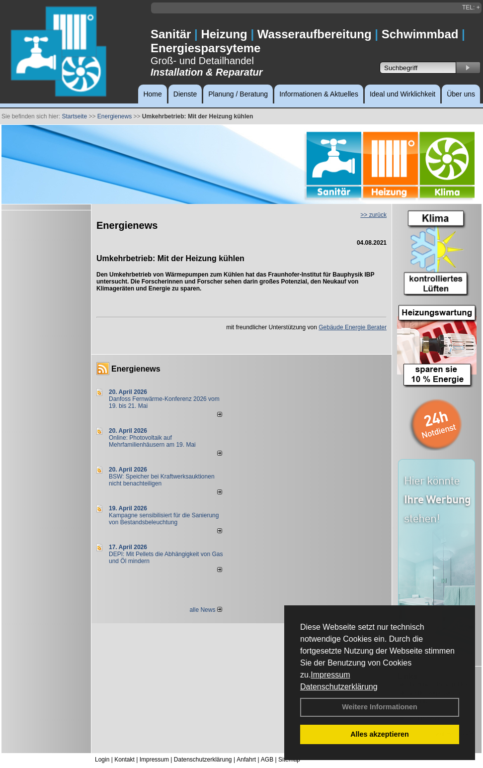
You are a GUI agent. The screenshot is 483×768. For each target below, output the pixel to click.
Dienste (185, 94)
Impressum (330, 675)
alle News (205, 609)
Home (152, 94)
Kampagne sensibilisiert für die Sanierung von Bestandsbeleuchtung (164, 519)
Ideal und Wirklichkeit (402, 94)
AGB (267, 759)
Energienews (136, 369)
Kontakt (124, 759)
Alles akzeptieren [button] (379, 734)
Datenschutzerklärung (339, 686)
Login (102, 759)
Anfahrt (246, 759)
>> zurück (373, 214)
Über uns (461, 94)
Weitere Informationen (379, 707)
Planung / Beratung (238, 94)
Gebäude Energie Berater (353, 327)
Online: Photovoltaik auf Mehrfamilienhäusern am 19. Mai (152, 441)
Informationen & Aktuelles (318, 94)
